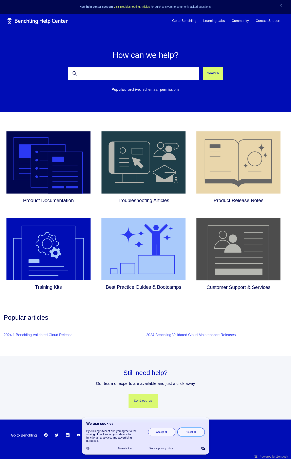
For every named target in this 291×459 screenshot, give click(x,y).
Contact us (143, 401)
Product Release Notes (239, 200)
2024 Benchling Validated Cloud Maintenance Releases (191, 335)
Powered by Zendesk (273, 456)
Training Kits (48, 287)
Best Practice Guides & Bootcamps (143, 287)
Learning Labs (214, 21)
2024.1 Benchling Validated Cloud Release (38, 335)
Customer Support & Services (238, 287)
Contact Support (268, 21)
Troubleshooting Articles (143, 200)
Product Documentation (48, 200)
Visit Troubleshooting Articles (132, 6)
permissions (169, 89)
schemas (150, 89)
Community (240, 21)
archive (134, 89)
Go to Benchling (184, 21)
